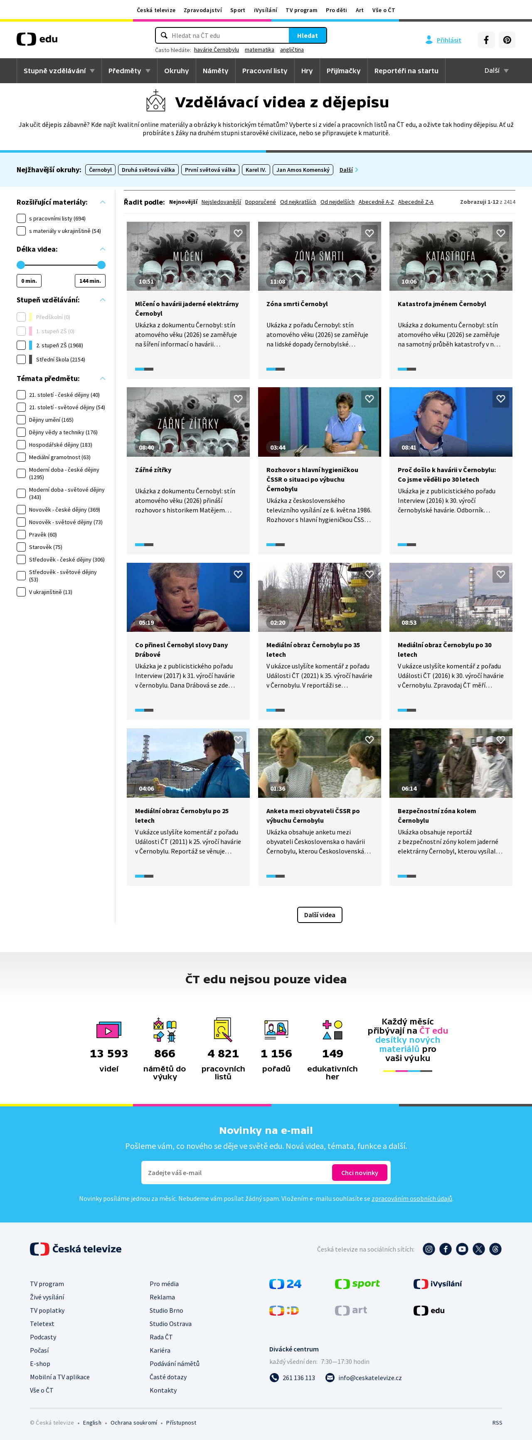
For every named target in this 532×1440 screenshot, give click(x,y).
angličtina (292, 49)
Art (360, 10)
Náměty (216, 70)
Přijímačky (344, 70)
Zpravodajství (203, 10)
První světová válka (210, 169)
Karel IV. (256, 169)
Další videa (319, 915)
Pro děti (336, 10)
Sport (238, 10)
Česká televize (156, 10)
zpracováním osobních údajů (412, 1198)
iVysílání (266, 10)
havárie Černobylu (216, 49)
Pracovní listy (265, 70)
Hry (307, 70)
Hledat (307, 35)
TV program (302, 10)
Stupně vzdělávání (55, 70)
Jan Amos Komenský (303, 169)
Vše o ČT (383, 10)
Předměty (124, 70)
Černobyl (100, 169)
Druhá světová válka (148, 169)
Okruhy (176, 70)
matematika (259, 49)
